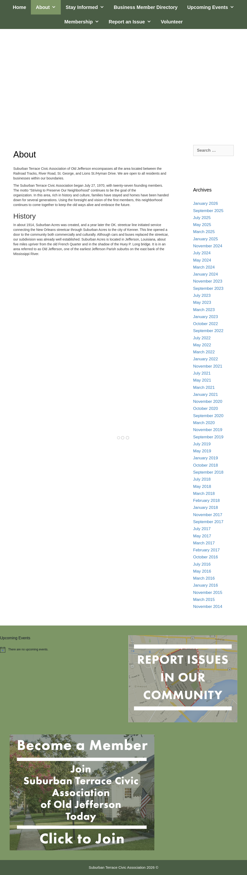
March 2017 (204, 543)
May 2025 (202, 224)
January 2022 (205, 359)
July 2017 (202, 528)
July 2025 (202, 217)
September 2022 (208, 330)
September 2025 (208, 210)
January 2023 (205, 316)
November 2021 (207, 366)
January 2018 (205, 507)
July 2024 (202, 253)
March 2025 (204, 231)
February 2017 (206, 550)
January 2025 (205, 239)
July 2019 (202, 444)
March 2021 (204, 387)
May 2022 (202, 345)
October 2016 (205, 557)
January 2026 (205, 203)
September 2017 (208, 521)
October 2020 (205, 408)
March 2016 (204, 578)
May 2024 (202, 260)
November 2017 (207, 514)
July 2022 (202, 338)
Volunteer (172, 21)
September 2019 (208, 437)
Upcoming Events (213, 7)
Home (19, 7)
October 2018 (205, 465)
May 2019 (202, 451)
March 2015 (204, 599)
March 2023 (204, 309)
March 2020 (204, 422)
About (48, 7)
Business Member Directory (146, 7)
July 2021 (202, 373)
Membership (84, 21)
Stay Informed (87, 7)
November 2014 (207, 606)
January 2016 (205, 585)
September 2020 (208, 415)
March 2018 (204, 493)
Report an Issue (132, 21)
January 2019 (205, 458)
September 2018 (208, 472)
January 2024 (205, 274)
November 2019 (207, 429)
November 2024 (207, 246)
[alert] (59, 650)
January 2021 (205, 394)
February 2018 (206, 500)
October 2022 (205, 323)
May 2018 (202, 486)
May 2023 (202, 302)
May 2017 (202, 536)
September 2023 (208, 288)
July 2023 (202, 295)
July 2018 (202, 479)
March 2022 (204, 352)
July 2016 (202, 564)
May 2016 (202, 571)
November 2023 (207, 281)
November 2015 (207, 592)
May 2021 (202, 380)
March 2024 (204, 267)
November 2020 (207, 401)
